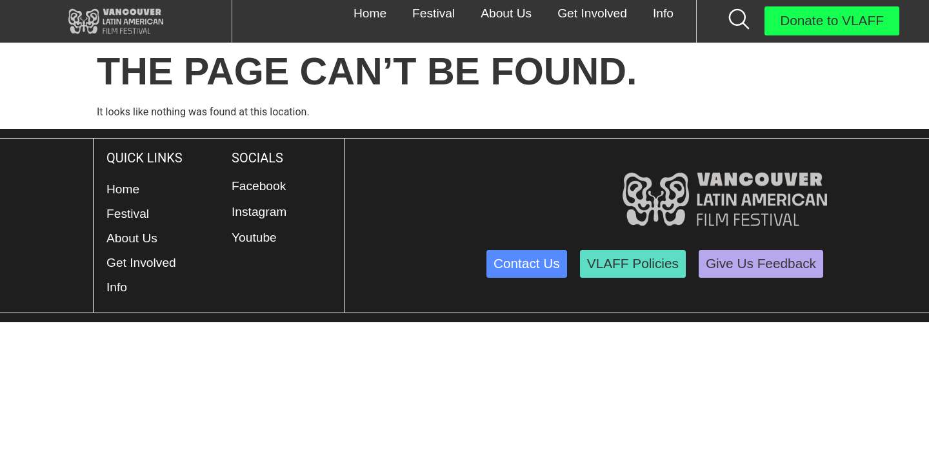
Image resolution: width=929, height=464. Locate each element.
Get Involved (141, 262)
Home (122, 189)
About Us (131, 238)
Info (116, 287)
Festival (127, 213)
